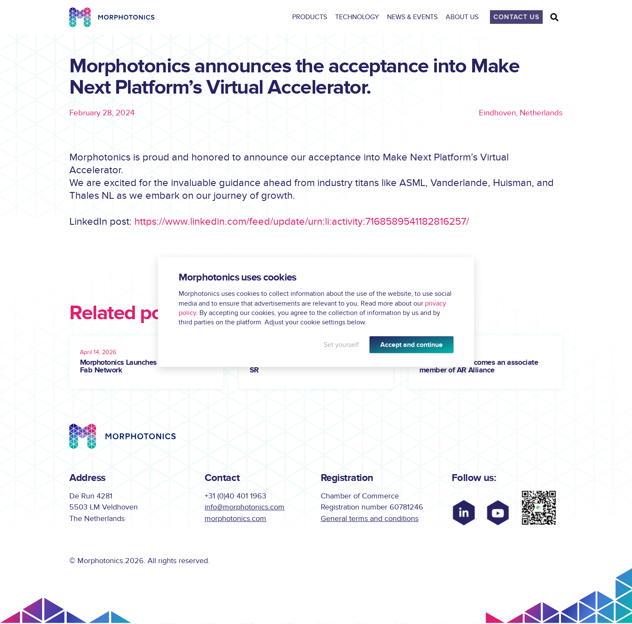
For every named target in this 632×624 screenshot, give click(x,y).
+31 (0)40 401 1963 (235, 496)
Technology (359, 17)
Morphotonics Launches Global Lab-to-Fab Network (142, 366)
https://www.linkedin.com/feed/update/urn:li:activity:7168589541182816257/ (301, 222)
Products (312, 17)
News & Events (415, 17)
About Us (464, 17)
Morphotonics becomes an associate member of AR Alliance (478, 366)
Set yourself (341, 345)
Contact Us (516, 17)
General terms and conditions (369, 519)
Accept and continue (411, 345)
